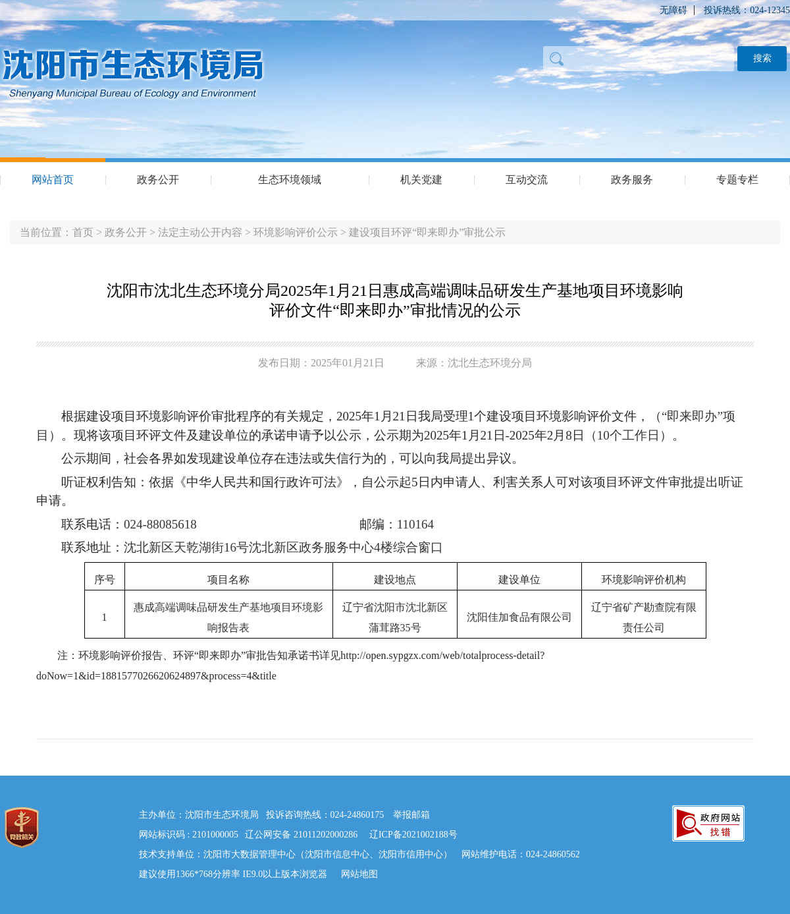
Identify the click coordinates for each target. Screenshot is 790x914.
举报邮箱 (411, 815)
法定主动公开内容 (200, 232)
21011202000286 (325, 835)
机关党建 (421, 179)
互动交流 (527, 179)
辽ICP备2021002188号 (413, 835)
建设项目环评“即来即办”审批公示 (427, 232)
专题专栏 (737, 179)
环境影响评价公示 (295, 232)
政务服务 (632, 179)
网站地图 (359, 874)
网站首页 (53, 179)
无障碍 (673, 10)
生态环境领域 (289, 179)
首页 (82, 232)
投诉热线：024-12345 (747, 10)
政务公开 (158, 179)
